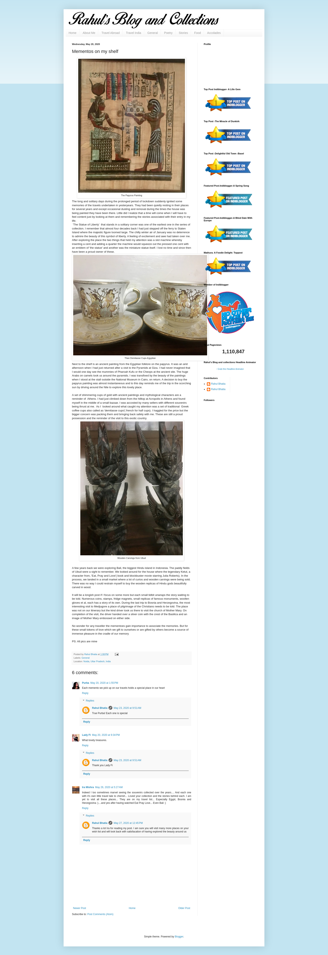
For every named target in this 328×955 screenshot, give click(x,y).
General (152, 33)
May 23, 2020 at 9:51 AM (127, 708)
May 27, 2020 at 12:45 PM (128, 823)
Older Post (184, 908)
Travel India (133, 33)
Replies (90, 700)
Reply (85, 693)
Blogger (179, 936)
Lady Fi (86, 735)
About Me (89, 33)
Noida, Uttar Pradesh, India (97, 661)
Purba (85, 682)
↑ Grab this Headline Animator (230, 369)
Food (197, 33)
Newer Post (79, 908)
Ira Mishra (88, 787)
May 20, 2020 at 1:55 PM (104, 682)
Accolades (214, 33)
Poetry (168, 33)
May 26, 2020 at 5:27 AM (109, 787)
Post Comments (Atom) (100, 914)
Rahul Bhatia (99, 708)
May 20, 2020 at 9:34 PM (106, 735)
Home (72, 33)
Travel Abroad (110, 33)
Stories (183, 33)
